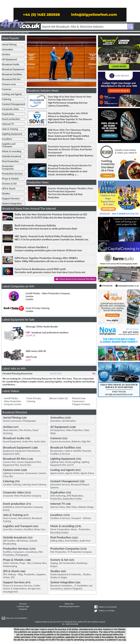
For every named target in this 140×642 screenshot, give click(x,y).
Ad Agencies (34, 588)
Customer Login (23, 606)
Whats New (69, 604)
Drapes (53, 566)
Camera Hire (9, 462)
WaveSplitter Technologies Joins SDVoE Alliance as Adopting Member (68, 115)
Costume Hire (39, 563)
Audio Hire (27, 441)
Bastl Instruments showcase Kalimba (35, 225)
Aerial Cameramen (12, 420)
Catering (26, 484)
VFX (13, 577)
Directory (23, 604)
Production (55, 498)
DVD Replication (75, 495)
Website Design (86, 507)
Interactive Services (60, 484)
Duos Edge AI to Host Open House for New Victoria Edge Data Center (69, 98)
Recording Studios (59, 532)
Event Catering (39, 484)
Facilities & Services (60, 453)
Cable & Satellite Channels (78, 450)
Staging (54, 563)
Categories (23, 609)
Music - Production (80, 529)
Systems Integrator (73, 588)
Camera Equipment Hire (29, 462)
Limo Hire (8, 529)
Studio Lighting (72, 462)
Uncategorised (10, 591)
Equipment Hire (11, 464)
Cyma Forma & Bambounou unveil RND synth (40, 269)
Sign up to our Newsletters (16, 618)
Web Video (71, 507)
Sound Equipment (12, 441)
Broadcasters (56, 450)
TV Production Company (80, 551)
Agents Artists (72, 473)
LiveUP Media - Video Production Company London (13, 401)
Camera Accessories (60, 441)
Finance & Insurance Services (17, 585)
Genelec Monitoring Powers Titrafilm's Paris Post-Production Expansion (70, 190)
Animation (55, 420)
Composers (18, 551)
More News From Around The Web (77, 279)
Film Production (58, 551)
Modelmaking (10, 566)
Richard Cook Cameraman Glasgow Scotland (81, 401)
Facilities (7, 551)
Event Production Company (29, 507)
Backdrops (82, 563)
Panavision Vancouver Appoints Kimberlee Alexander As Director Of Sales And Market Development (70, 149)
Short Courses (10, 518)
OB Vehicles (22, 540)
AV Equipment (57, 430)
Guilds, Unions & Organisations (21, 587)
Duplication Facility (72, 498)
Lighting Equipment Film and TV (69, 463)
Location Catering (12, 484)
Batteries (76, 441)
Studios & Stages (58, 577)
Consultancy (31, 551)
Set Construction (67, 563)
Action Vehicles (10, 563)
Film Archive (25, 430)
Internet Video (57, 507)
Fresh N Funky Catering (34, 400)
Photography (29, 420)
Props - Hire (25, 563)
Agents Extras (87, 473)
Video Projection (74, 430)
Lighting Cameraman (13, 473)
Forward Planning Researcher (17, 373)
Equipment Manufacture (27, 450)
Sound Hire (25, 464)
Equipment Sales (11, 453)
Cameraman (31, 473)
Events (6, 509)
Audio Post (84, 540)
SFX (5, 574)
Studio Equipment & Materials (65, 574)
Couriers (18, 529)
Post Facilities (71, 540)
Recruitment (24, 518)
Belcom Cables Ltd (59, 398)
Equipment (8, 450)
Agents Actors (57, 473)
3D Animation (69, 420)
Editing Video (57, 540)
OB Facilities (9, 540)
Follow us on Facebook (108, 607)
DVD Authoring (57, 495)
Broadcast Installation (61, 585)
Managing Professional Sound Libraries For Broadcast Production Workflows (70, 167)
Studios (86, 574)
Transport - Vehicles (81, 518)
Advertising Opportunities (69, 606)
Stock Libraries (10, 430)
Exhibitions (8, 507)
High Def (86, 441)
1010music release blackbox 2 (31, 247)
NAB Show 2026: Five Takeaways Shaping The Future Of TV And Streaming (69, 131)
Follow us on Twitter (107, 610)
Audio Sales (40, 441)
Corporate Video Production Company (22, 495)
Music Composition (60, 529)
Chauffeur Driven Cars (34, 529)
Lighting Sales (57, 462)
